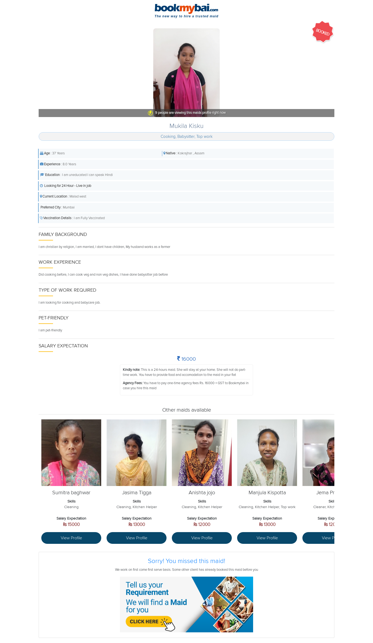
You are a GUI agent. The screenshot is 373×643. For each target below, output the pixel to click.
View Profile (71, 538)
